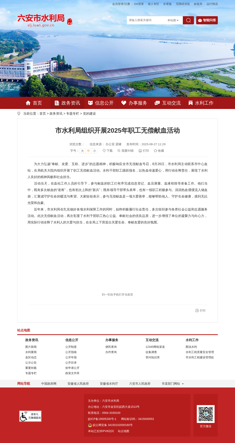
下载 (110, 150)
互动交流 (168, 103)
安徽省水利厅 (109, 383)
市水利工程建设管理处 (200, 357)
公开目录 (71, 362)
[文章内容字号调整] (84, 150)
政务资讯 (67, 103)
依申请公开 (72, 367)
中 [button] (88, 151)
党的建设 (89, 113)
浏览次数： (77, 144)
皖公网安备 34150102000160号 (110, 425)
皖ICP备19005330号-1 (102, 419)
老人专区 (153, 3)
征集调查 (151, 352)
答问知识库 (153, 357)
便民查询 (111, 346)
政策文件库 (72, 373)
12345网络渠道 (155, 346)
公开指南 (71, 352)
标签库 (198, 3)
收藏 (161, 150)
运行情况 (212, 3)
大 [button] (82, 151)
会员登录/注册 (121, 3)
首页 (34, 103)
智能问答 (207, 20)
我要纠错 (128, 150)
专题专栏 (72, 113)
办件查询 (111, 352)
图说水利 (191, 346)
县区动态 (31, 357)
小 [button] (94, 151)
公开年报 (71, 357)
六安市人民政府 (139, 383)
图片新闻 (31, 346)
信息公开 (101, 103)
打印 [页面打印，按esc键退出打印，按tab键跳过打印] (146, 150)
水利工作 (201, 103)
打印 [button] (202, 310)
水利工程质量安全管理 (200, 352)
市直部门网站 (173, 383)
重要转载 (31, 367)
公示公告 (31, 362)
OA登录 (139, 3)
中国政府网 (48, 383)
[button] (167, 3)
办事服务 (134, 103)
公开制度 (71, 346)
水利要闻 (31, 352)
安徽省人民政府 (78, 383)
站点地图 (123, 431)
